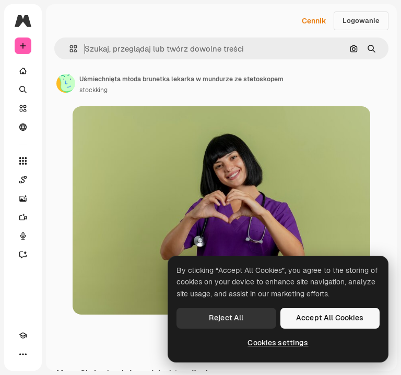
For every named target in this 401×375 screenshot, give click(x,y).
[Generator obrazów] (23, 198)
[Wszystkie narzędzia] (23, 161)
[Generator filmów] (23, 217)
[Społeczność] (23, 127)
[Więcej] (23, 354)
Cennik (314, 21)
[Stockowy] (23, 108)
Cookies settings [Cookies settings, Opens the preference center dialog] (277, 342)
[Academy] (23, 335)
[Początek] (23, 71)
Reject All (226, 317)
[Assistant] (23, 254)
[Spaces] (23, 179)
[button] (69, 49)
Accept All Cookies (330, 317)
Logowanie (361, 20)
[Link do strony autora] (65, 83)
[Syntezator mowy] (23, 236)
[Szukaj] (23, 89)
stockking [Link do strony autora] (93, 90)
